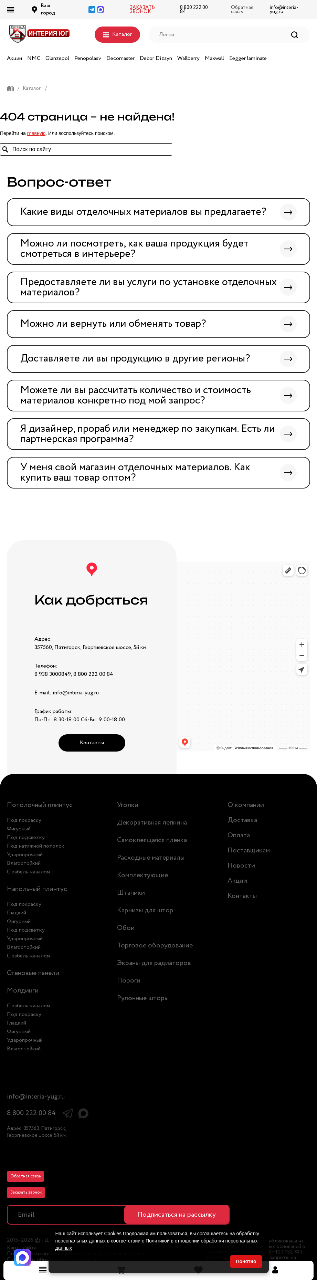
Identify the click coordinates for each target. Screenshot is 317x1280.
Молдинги (23, 991)
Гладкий (16, 913)
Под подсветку (26, 837)
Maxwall (214, 58)
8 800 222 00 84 (194, 9)
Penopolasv (87, 58)
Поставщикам (249, 851)
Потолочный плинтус (40, 805)
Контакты (92, 743)
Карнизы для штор (145, 910)
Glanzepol (57, 58)
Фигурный (19, 829)
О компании (246, 805)
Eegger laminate (248, 58)
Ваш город (48, 9)
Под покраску (24, 820)
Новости (241, 866)
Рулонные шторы (143, 998)
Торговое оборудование (155, 946)
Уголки (127, 805)
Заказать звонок (26, 1192)
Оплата (239, 835)
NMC (33, 58)
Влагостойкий (24, 863)
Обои (126, 928)
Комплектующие (142, 875)
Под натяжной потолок (35, 846)
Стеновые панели (33, 973)
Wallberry (188, 58)
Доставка (242, 820)
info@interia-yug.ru (284, 9)
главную (36, 133)
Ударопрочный (25, 855)
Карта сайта (21, 1248)
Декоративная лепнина (152, 823)
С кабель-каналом (28, 872)
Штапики (131, 893)
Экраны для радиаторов (154, 963)
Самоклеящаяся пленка (152, 840)
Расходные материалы (150, 858)
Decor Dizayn (156, 58)
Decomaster (120, 58)
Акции (14, 58)
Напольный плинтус (37, 889)
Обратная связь (25, 1176)
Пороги (128, 981)
